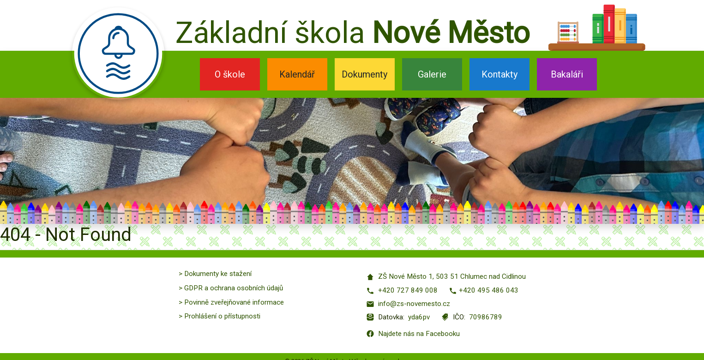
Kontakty (499, 74)
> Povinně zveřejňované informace (231, 302)
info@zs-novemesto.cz (408, 304)
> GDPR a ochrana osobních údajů (231, 288)
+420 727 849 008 (402, 290)
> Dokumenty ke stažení (215, 274)
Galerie (432, 74)
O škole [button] (230, 74)
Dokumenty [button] (364, 74)
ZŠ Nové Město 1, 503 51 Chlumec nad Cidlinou (446, 276)
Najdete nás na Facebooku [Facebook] (413, 334)
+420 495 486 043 (483, 290)
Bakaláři (567, 74)
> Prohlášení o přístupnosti (219, 316)
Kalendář (297, 74)
